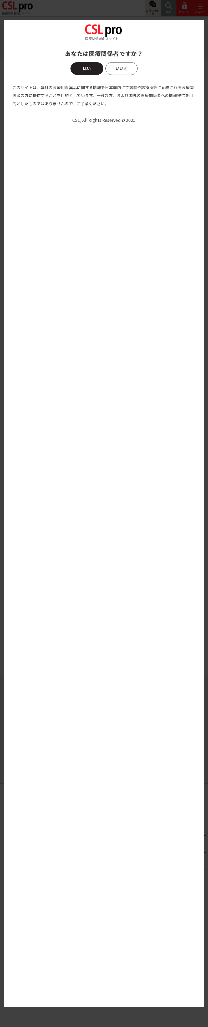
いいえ (121, 68)
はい (87, 68)
